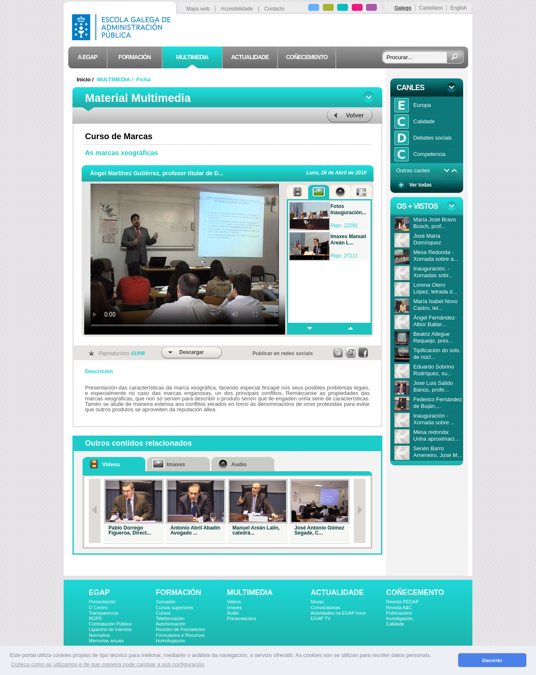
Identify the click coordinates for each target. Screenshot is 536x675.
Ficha (143, 79)
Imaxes (234, 607)
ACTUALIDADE (337, 592)
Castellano (431, 8)
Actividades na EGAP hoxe (338, 612)
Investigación (399, 618)
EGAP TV (320, 618)
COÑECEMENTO (415, 592)
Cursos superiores (174, 607)
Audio (233, 612)
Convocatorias (325, 607)
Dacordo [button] (492, 660)
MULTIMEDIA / (116, 79)
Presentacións (241, 618)
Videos (234, 601)
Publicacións (399, 612)
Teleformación (170, 618)
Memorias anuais (106, 640)
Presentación (102, 601)
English (459, 8)
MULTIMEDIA (250, 592)
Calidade (395, 623)
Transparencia (103, 612)
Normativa (99, 635)
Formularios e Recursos (180, 635)
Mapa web (197, 9)
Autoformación (171, 623)
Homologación (170, 640)
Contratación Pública (110, 623)
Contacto (274, 9)
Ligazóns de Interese (110, 629)
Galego (403, 8)
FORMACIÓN (178, 592)
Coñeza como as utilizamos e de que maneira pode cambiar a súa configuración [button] (107, 664)
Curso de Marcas (118, 136)
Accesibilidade (237, 9)
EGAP (99, 592)
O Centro (98, 607)
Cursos (163, 612)
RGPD (95, 618)
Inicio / (86, 79)
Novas (317, 601)
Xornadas (165, 601)
